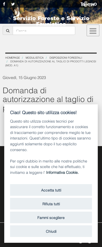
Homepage (12, 57)
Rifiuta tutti (51, 203)
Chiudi (51, 231)
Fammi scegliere (51, 217)
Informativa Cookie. (62, 172)
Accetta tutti (51, 190)
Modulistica (35, 57)
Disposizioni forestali (66, 57)
